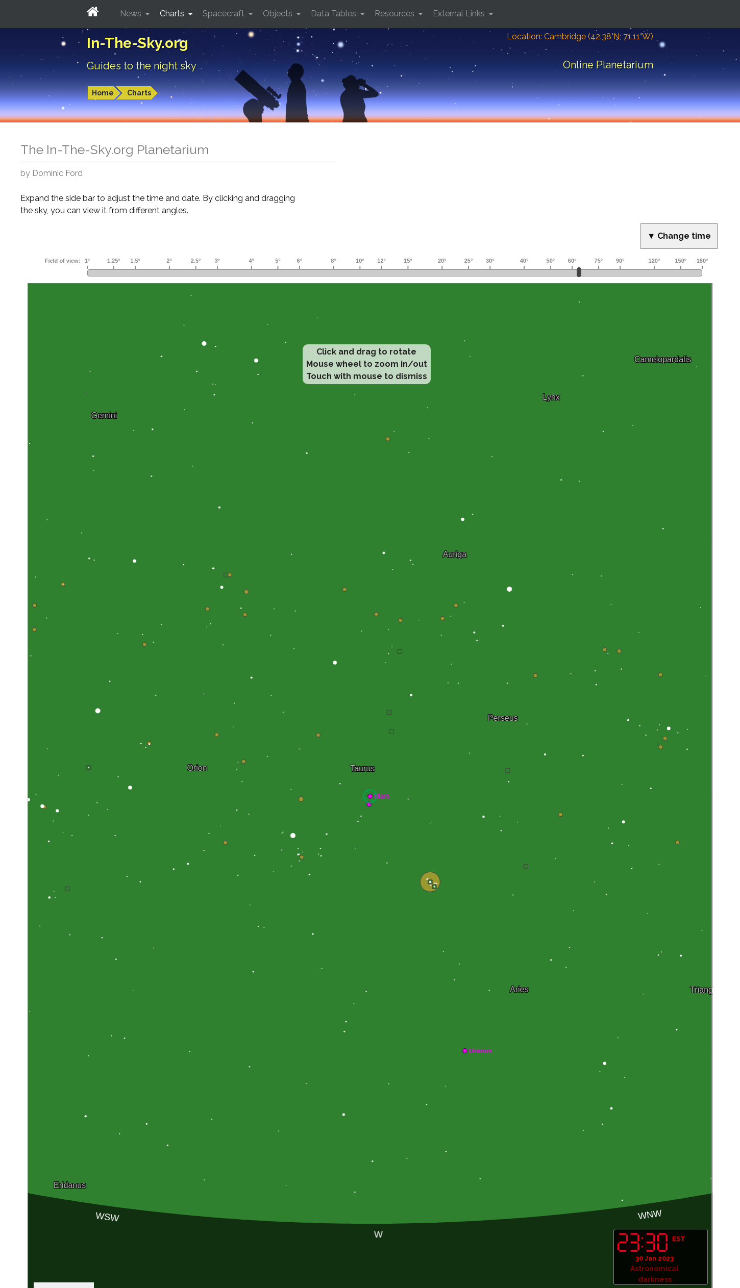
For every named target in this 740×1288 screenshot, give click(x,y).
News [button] (131, 13)
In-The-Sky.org (137, 43)
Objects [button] (278, 13)
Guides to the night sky (141, 66)
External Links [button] (460, 13)
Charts (139, 93)
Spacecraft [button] (224, 13)
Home (103, 93)
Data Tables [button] (334, 13)
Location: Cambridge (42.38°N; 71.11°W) (580, 36)
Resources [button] (395, 13)
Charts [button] (173, 13)
